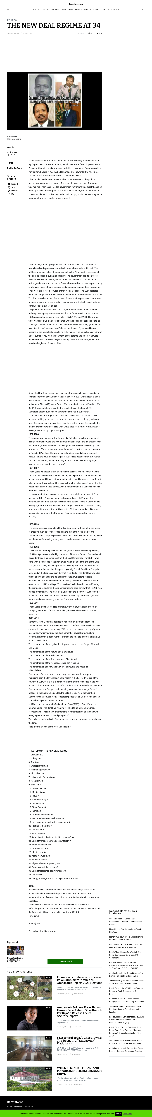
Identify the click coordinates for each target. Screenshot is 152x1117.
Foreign (78, 9)
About (95, 9)
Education (54, 9)
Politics (36, 9)
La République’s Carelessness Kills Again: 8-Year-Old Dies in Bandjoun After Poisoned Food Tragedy (126, 1020)
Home (9, 1107)
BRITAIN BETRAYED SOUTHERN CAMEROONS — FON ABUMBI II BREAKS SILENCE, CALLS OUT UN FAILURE (126, 965)
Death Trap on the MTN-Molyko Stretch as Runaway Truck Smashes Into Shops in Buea (126, 991)
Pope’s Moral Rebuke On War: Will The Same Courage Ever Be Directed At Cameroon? (125, 955)
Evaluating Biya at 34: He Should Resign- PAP (15, 960)
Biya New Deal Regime (14, 168)
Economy (45, 9)
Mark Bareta (12, 152)
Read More (127, 1114)
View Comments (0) (65, 961)
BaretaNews (76, 4)
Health (63, 9)
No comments (14, 33)
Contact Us (104, 9)
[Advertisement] (76, 53)
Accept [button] (118, 1114)
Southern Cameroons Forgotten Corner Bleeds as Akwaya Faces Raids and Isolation (125, 1009)
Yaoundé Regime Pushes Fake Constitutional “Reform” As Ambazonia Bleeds (125, 922)
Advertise (115, 9)
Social (70, 9)
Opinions (87, 9)
